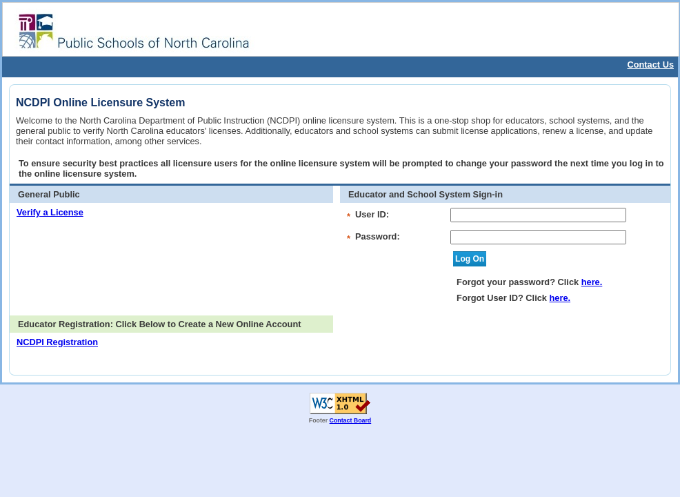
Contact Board (351, 420)
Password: (377, 236)
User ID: (372, 214)
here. (592, 282)
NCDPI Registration (57, 342)
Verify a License (50, 212)
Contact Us (650, 64)
